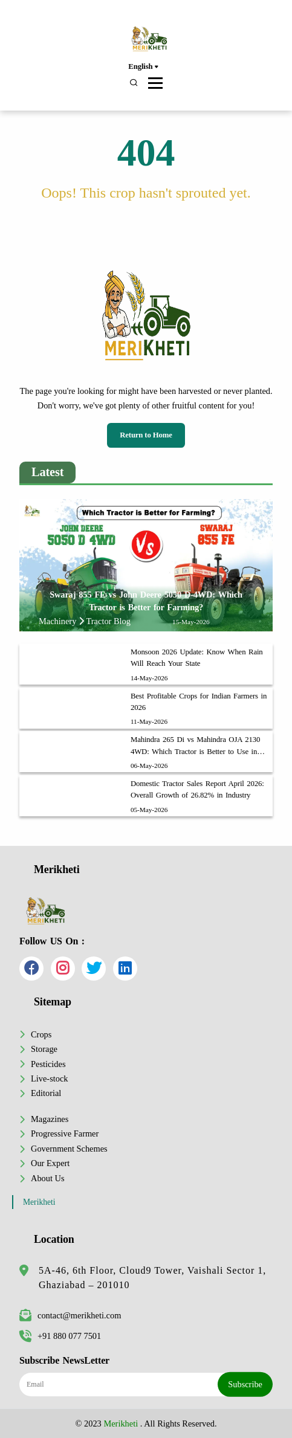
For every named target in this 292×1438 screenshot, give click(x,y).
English (143, 67)
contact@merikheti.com (70, 1315)
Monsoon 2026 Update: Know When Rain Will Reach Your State (197, 658)
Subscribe (245, 1384)
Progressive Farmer (65, 1133)
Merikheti (39, 1202)
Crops (41, 1034)
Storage (44, 1049)
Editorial (46, 1093)
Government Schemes (69, 1148)
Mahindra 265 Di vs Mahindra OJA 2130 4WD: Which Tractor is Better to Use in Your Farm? (195, 746)
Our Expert (50, 1163)
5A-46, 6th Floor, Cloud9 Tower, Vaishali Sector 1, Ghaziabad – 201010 (152, 1277)
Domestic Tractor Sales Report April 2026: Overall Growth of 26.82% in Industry (197, 789)
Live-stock (49, 1078)
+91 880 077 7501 (60, 1336)
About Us (48, 1178)
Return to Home (146, 435)
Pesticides (48, 1064)
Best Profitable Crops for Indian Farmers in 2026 (199, 702)
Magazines (49, 1119)
